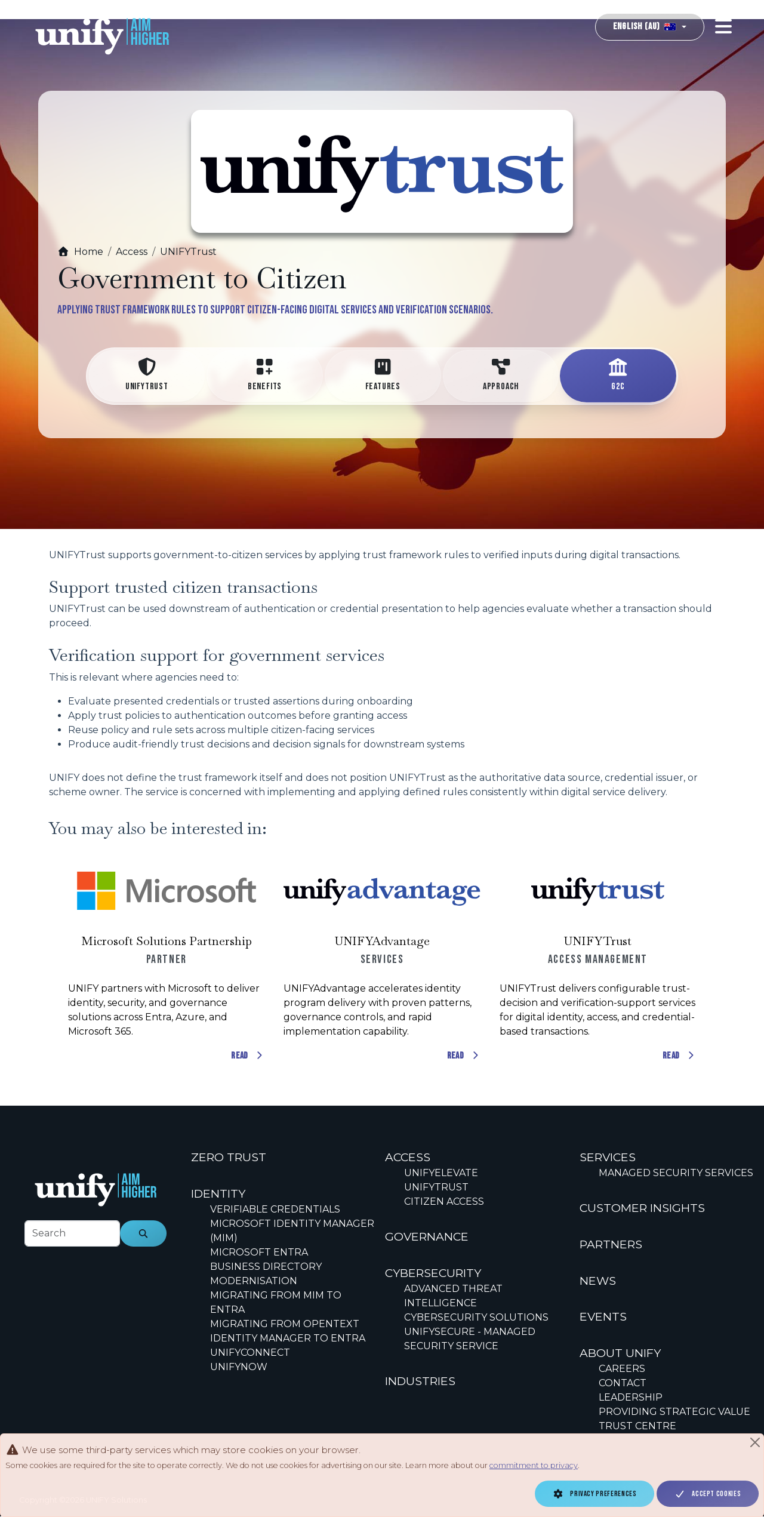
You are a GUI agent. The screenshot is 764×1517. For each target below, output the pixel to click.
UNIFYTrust (188, 251)
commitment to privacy (533, 1465)
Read (247, 1056)
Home (80, 251)
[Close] (755, 1442)
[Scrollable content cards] (382, 960)
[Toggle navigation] (723, 26)
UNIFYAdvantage (382, 941)
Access (131, 251)
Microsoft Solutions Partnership (166, 941)
